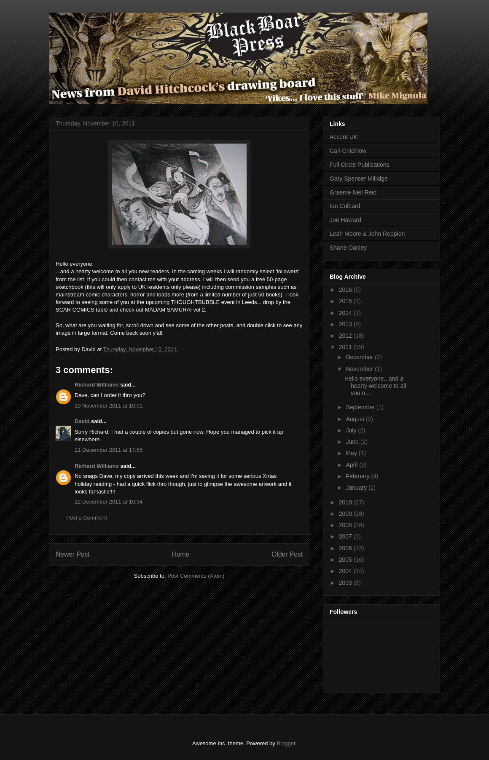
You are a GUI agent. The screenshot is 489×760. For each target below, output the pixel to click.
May (352, 453)
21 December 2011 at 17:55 (108, 450)
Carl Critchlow (348, 150)
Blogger (286, 743)
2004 (346, 571)
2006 (346, 548)
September (361, 407)
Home (181, 554)
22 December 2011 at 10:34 (108, 502)
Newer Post (73, 554)
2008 (346, 525)
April (352, 464)
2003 (346, 582)
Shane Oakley (348, 247)
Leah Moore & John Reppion (367, 233)
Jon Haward (345, 219)
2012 (346, 335)
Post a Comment (86, 518)
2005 (346, 559)
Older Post (287, 554)
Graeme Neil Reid (353, 192)
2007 (346, 536)
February (358, 476)
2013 (346, 324)
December (360, 357)
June (353, 441)
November (360, 368)
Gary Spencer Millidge (359, 178)
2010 (346, 502)
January (357, 487)
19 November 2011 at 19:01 (108, 406)
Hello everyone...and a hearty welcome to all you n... (375, 385)
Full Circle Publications (360, 164)
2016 (346, 289)
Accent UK (343, 136)
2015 (346, 301)
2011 (346, 347)
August (355, 419)
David (82, 421)
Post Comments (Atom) (195, 576)
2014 (346, 312)
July (352, 430)
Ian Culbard (345, 206)
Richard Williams (97, 384)
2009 (346, 513)
